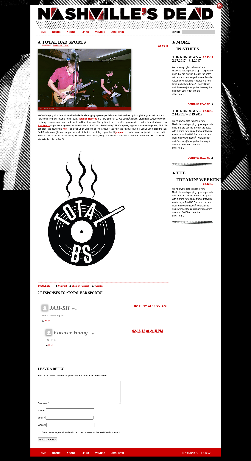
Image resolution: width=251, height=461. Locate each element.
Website (42, 429)
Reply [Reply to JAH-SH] (47, 321)
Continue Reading (199, 104)
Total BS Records (88, 118)
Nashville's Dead (125, 14)
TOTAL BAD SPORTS (64, 42)
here (65, 129)
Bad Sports (44, 125)
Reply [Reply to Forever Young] (51, 345)
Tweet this (98, 286)
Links (85, 32)
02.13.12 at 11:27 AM (150, 306)
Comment (62, 286)
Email (41, 422)
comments (44, 286)
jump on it (121, 132)
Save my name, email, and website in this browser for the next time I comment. (81, 437)
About (71, 32)
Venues (100, 32)
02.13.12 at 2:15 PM (147, 331)
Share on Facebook (80, 286)
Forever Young (61, 45)
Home (42, 32)
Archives (117, 32)
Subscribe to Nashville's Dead (220, 6)
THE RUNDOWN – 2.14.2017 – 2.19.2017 (187, 112)
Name (41, 415)
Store (56, 32)
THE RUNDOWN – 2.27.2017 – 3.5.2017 (186, 58)
